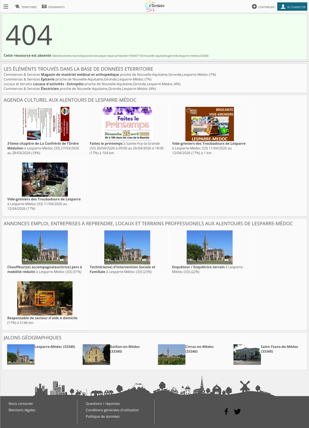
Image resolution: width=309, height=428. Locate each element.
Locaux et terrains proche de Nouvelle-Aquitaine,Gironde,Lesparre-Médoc (89, 84)
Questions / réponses (103, 403)
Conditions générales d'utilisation (112, 410)
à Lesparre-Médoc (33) (43, 146)
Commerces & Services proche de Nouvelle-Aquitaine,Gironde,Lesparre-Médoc (106, 74)
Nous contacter (21, 403)
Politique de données (103, 416)
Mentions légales (22, 410)
